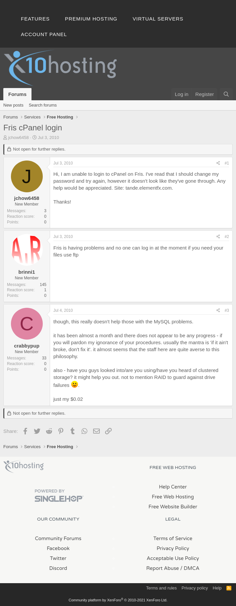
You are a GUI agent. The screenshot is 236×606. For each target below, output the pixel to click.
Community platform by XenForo (118, 600)
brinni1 (26, 272)
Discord (58, 568)
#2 (227, 236)
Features (35, 19)
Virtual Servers (158, 19)
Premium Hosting (91, 19)
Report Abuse (162, 568)
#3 (227, 310)
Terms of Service (173, 538)
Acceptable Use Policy (173, 558)
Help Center (173, 487)
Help (217, 587)
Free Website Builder (172, 507)
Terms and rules (161, 587)
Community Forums (58, 538)
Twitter (58, 558)
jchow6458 (18, 137)
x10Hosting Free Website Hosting (23, 466)
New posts (13, 105)
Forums (17, 94)
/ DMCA (190, 568)
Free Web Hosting (173, 497)
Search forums (43, 105)
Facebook (58, 548)
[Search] (226, 94)
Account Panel (44, 34)
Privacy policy (195, 587)
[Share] (218, 163)
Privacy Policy (172, 548)
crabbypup (26, 346)
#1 (227, 163)
